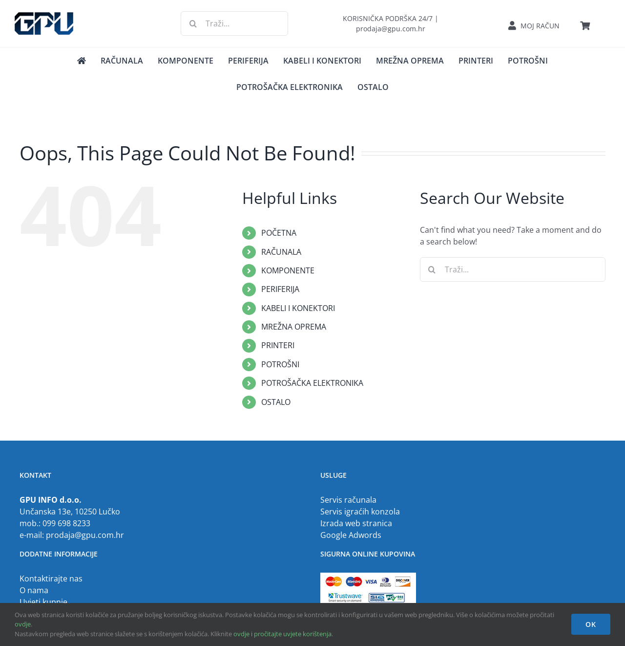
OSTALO (276, 402)
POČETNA (278, 232)
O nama (34, 590)
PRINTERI (277, 345)
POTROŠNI (280, 364)
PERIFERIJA (280, 289)
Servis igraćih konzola (360, 511)
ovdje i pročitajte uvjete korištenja (282, 633)
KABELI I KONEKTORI (298, 308)
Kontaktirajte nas (51, 578)
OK (590, 624)
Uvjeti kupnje (43, 602)
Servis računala (348, 499)
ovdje (23, 624)
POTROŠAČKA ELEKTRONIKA (312, 383)
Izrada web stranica (356, 523)
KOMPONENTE (287, 270)
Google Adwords (350, 535)
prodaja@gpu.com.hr (85, 535)
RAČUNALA (281, 251)
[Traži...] (234, 23)
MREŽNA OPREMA (293, 326)
